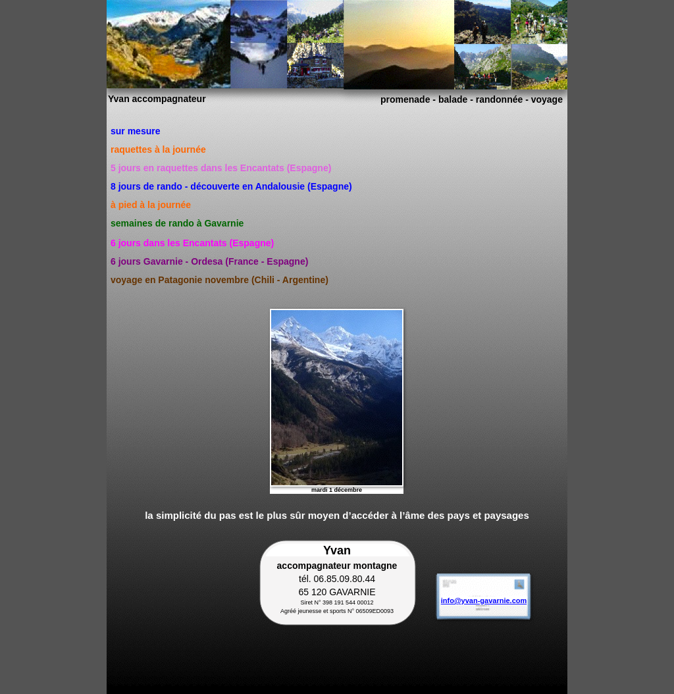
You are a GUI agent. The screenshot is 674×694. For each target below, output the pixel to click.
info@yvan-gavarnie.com (484, 600)
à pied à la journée (151, 205)
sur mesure (135, 131)
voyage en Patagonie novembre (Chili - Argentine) (219, 280)
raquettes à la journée (158, 149)
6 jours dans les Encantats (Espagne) (192, 243)
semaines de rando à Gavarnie (177, 223)
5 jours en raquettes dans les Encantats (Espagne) (221, 168)
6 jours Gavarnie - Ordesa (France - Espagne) (209, 261)
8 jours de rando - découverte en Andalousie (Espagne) (231, 186)
